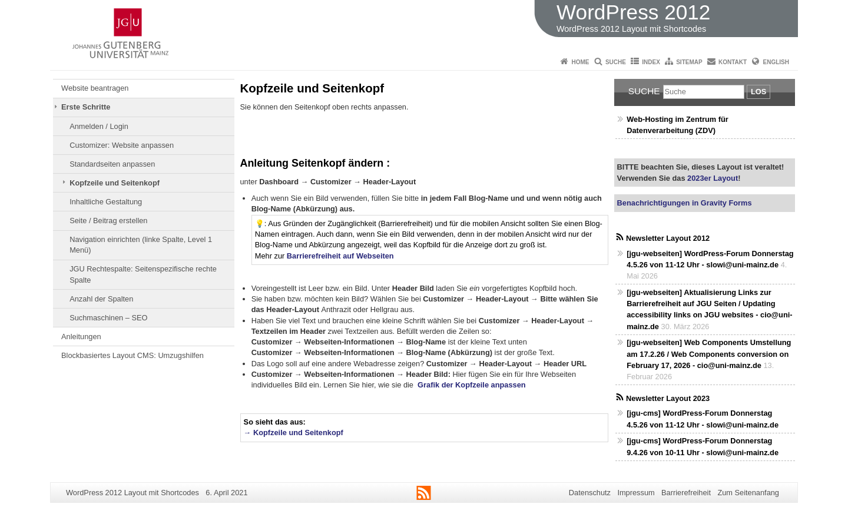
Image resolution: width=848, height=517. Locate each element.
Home (580, 62)
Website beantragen (94, 88)
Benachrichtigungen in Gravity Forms (684, 202)
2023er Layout (711, 178)
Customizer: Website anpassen (121, 145)
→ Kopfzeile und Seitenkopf (293, 432)
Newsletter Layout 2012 (668, 238)
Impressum (635, 492)
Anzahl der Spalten (101, 298)
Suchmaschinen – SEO (108, 317)
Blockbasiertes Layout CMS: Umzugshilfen (132, 355)
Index (651, 62)
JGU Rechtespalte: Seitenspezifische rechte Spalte (143, 274)
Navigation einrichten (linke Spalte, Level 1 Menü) (140, 244)
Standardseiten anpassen (112, 164)
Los (758, 91)
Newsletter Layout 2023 (668, 398)
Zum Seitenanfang (748, 492)
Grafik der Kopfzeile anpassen (471, 384)
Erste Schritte (85, 106)
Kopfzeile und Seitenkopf (114, 182)
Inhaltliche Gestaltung (105, 201)
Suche (615, 62)
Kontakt (732, 62)
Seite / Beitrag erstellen (108, 220)
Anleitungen (81, 336)
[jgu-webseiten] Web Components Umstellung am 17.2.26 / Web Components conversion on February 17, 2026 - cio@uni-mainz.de (709, 353)
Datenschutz (590, 492)
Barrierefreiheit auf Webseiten (340, 255)
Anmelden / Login (98, 126)
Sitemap (689, 62)
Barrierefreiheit (686, 492)
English (776, 62)
